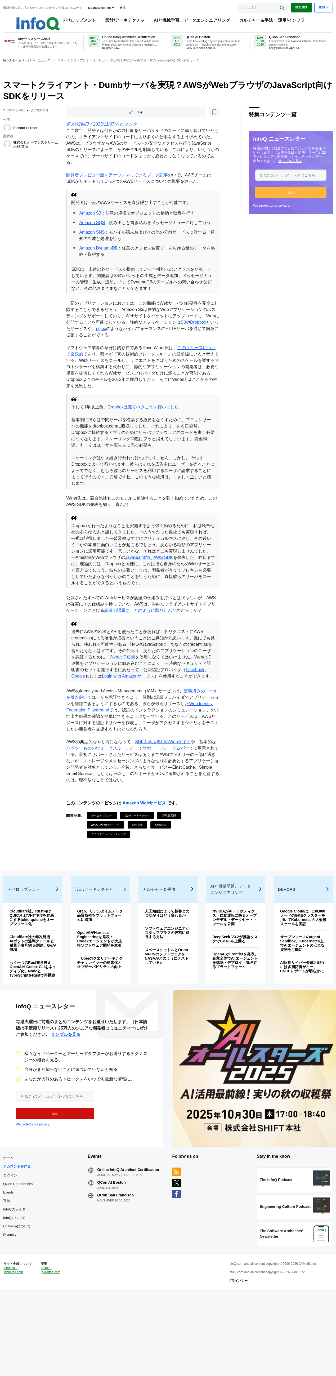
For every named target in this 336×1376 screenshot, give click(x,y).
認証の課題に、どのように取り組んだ (162, 632)
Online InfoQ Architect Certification (123, 1240)
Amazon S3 (95, 222)
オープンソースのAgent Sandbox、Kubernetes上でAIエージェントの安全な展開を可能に (292, 998)
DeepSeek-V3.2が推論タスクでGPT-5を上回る (230, 990)
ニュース (57, 68)
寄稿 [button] (135, 6)
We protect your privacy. (258, 213)
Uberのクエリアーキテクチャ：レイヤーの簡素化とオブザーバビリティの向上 (105, 1020)
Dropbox (88, 343)
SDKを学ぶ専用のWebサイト (167, 776)
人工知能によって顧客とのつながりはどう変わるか (167, 966)
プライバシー (233, 1361)
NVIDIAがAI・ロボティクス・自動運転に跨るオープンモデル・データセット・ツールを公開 (230, 968)
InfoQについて (27, 1286)
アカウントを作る (29, 1234)
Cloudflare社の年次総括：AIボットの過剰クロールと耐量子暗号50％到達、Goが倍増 (43, 994)
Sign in (311, 6)
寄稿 (19, 1269)
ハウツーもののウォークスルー (108, 782)
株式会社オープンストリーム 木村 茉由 (45, 152)
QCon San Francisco (122, 1267)
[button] (278, 200)
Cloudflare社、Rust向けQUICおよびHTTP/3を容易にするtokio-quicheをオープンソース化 (42, 968)
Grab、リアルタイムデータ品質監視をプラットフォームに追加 (105, 966)
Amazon (165, 859)
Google (135, 704)
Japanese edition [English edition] (112, 6)
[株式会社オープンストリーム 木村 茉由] (20, 152)
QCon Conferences (30, 1252)
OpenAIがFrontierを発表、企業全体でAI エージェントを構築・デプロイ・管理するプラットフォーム (230, 1013)
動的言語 (141, 859)
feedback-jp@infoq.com (26, 1355)
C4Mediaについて (29, 1294)
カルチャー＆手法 (261, 21)
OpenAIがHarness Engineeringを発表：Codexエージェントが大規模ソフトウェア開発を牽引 (105, 992)
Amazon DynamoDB (103, 263)
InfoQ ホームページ (30, 68)
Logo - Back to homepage (38, 19)
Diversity (22, 1303)
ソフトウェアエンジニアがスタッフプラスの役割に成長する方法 (167, 988)
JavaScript (173, 850)
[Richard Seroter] (20, 136)
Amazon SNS (96, 247)
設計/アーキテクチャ (130, 21)
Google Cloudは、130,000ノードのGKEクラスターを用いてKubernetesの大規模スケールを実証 (292, 970)
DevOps (279, 940)
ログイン (23, 1243)
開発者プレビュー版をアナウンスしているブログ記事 (121, 183)
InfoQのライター (29, 1277)
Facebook (114, 704)
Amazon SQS (96, 231)
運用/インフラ (296, 21)
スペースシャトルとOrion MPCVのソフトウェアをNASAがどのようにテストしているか (167, 1011)
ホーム (21, 1226)
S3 (73, 343)
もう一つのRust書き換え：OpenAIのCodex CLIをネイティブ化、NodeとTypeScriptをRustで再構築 (41, 1022)
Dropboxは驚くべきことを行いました (147, 422)
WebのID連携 (156, 685)
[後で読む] (103, 120)
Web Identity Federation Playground (104, 744)
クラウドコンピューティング (113, 868)
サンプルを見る (278, 169)
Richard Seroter (38, 135)
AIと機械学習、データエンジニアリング (197, 21)
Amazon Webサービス (148, 837)
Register (289, 6)
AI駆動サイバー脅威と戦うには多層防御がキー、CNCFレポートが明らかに (292, 1024)
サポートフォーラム (174, 782)
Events (21, 1260)
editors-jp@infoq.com (60, 1351)
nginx (143, 343)
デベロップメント (84, 21)
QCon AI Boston (118, 1255)
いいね (85, 120)
